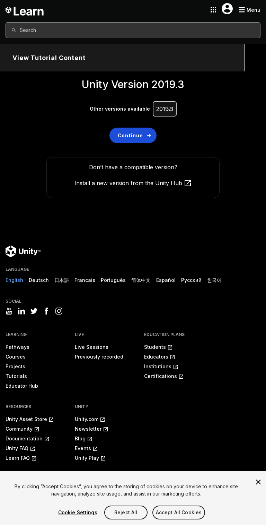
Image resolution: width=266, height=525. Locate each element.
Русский (191, 280)
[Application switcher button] (213, 9)
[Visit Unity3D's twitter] (33, 311)
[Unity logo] (23, 251)
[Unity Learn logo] (25, 10)
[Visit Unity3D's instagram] (58, 311)
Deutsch (39, 280)
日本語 (61, 280)
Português (113, 280)
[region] (133, 498)
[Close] (258, 482)
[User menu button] (227, 8)
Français (84, 280)
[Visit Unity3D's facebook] (46, 311)
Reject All (125, 512)
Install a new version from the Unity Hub (133, 183)
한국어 (214, 280)
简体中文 (141, 280)
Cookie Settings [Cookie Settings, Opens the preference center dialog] (77, 512)
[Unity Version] (165, 109)
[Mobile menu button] (249, 10)
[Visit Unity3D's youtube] (9, 311)
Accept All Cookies (179, 512)
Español (166, 280)
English (14, 280)
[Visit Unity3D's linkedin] (21, 311)
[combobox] (133, 30)
